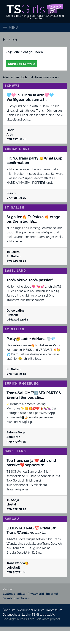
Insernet (52, 594)
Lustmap (9, 594)
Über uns (9, 610)
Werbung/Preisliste (30, 610)
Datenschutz (11, 614)
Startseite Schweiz (21, 64)
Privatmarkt (36, 594)
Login (26, 614)
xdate (21, 594)
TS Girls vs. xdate (43, 614)
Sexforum (22, 598)
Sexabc (8, 598)
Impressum (54, 610)
